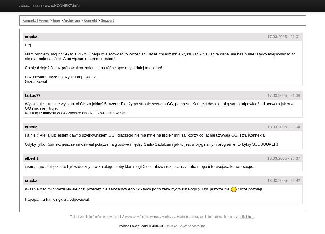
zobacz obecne (49, 6)
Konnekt (90, 20)
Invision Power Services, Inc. (186, 226)
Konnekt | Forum (36, 20)
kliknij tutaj (247, 216)
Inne (56, 20)
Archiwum (71, 20)
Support (107, 20)
